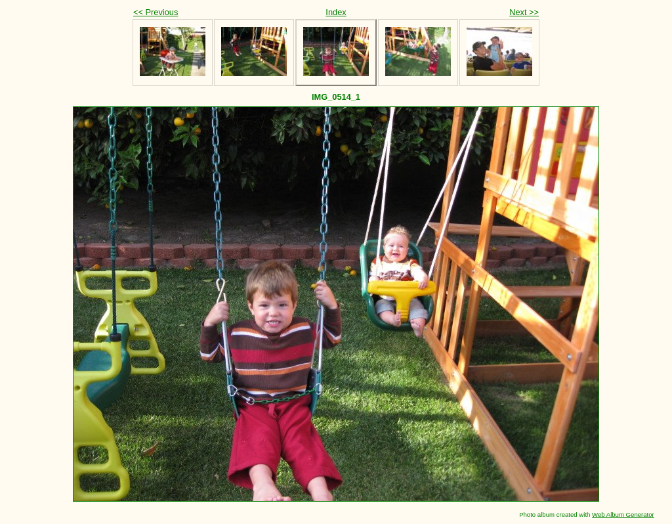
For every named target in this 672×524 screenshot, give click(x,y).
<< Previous (155, 12)
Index (336, 12)
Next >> (524, 12)
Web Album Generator (623, 514)
